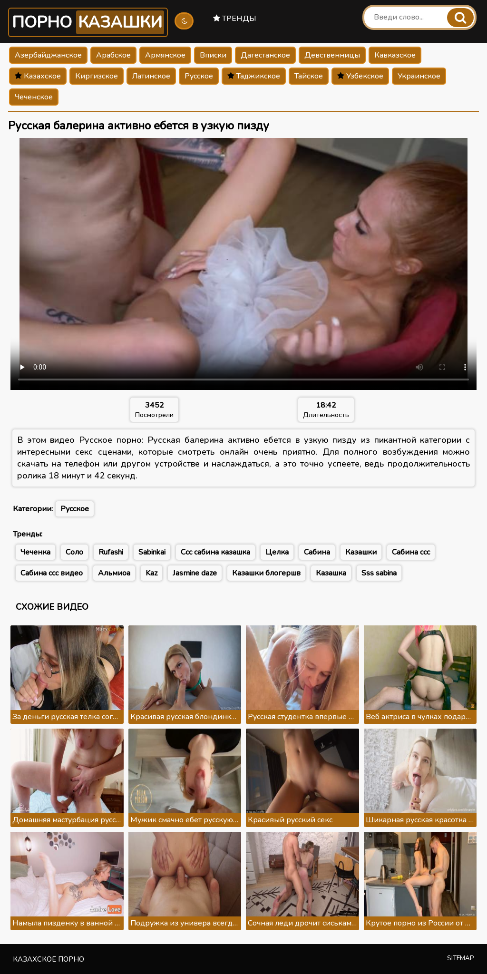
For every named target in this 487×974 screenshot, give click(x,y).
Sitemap (460, 958)
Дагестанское (265, 55)
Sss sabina (379, 573)
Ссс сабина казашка (215, 552)
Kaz (151, 573)
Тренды (234, 18)
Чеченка (35, 552)
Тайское (308, 76)
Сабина (317, 552)
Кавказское (395, 55)
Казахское (38, 76)
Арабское (113, 55)
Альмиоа (114, 573)
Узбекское (360, 76)
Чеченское (34, 97)
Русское (199, 76)
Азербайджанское (48, 55)
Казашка (331, 573)
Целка (277, 552)
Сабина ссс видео (51, 573)
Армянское (165, 55)
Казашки (361, 552)
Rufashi (110, 552)
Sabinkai (152, 552)
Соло (74, 552)
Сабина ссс (411, 552)
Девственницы (332, 55)
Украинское (419, 76)
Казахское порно (48, 959)
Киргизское (96, 76)
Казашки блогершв (266, 573)
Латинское (151, 76)
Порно (88, 22)
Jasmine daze (195, 573)
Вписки (213, 55)
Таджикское (253, 76)
